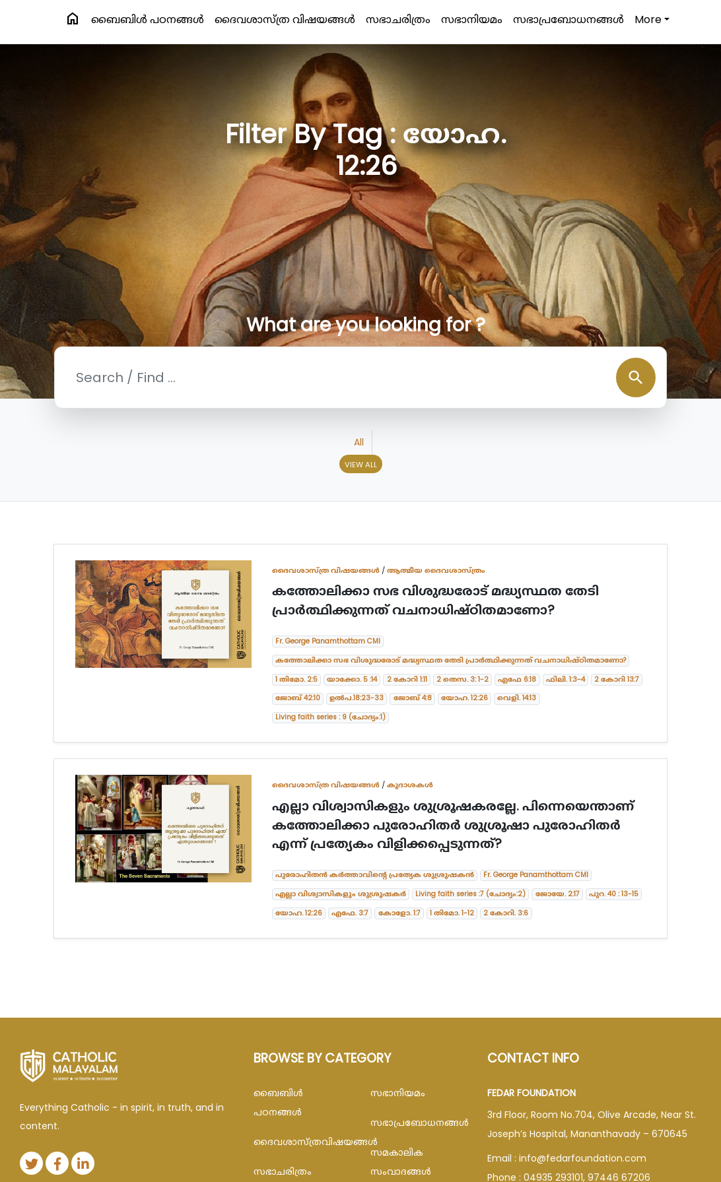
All (359, 442)
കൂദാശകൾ (410, 784)
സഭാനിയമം (471, 19)
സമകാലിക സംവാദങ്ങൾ (400, 1162)
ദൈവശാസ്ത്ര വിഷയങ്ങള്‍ (285, 19)
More (648, 19)
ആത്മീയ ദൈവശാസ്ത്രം (436, 570)
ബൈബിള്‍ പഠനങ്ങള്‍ (147, 19)
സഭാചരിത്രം (398, 19)
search (636, 377)
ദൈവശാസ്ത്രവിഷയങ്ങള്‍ (302, 1141)
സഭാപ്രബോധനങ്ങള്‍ (568, 19)
